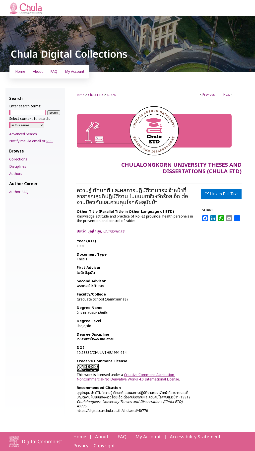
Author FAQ (18, 192)
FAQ (122, 437)
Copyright (104, 446)
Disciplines (17, 166)
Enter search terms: (25, 106)
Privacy (80, 446)
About (102, 437)
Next (226, 94)
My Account (148, 437)
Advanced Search (23, 134)
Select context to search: (29, 118)
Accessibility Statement (195, 437)
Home (80, 95)
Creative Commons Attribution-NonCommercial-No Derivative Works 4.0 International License (128, 377)
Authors (15, 173)
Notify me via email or (31, 141)
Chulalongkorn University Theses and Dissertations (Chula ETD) (181, 168)
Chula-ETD (95, 95)
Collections (18, 159)
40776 (111, 95)
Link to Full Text (221, 194)
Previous (208, 94)
